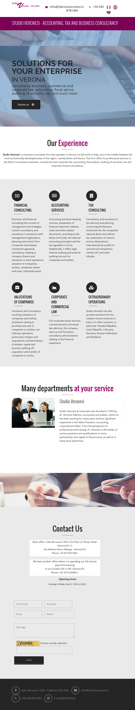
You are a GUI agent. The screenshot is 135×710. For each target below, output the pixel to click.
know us (26, 104)
